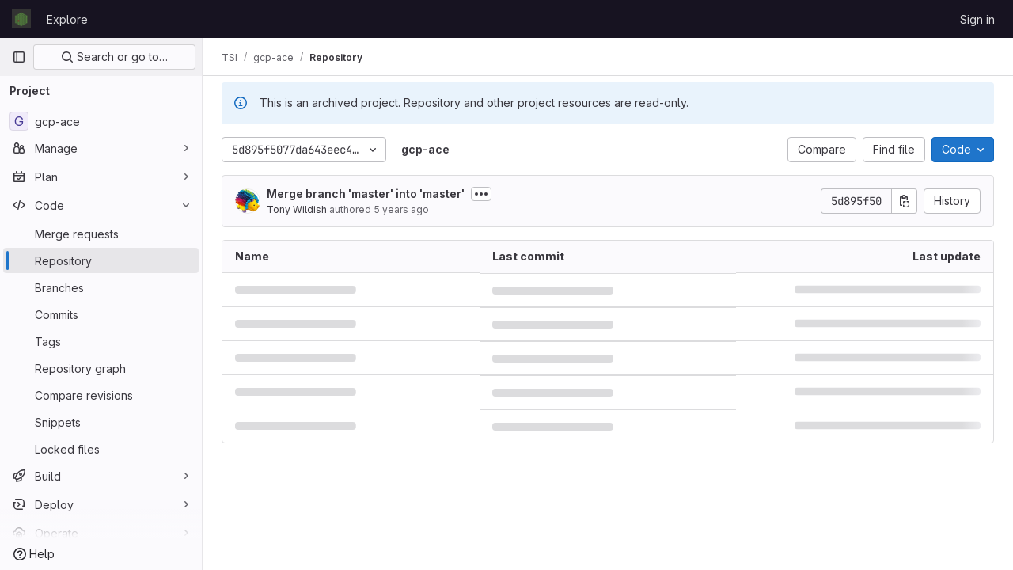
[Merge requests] (101, 233)
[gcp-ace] (101, 121)
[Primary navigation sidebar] (19, 57)
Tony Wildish (297, 209)
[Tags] (101, 341)
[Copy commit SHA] (904, 201)
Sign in (977, 19)
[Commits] (101, 314)
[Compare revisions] (101, 395)
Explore (67, 19)
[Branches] (101, 287)
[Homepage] (21, 19)
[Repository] (101, 260)
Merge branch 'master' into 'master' (366, 193)
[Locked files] (101, 449)
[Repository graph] (101, 368)
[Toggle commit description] (481, 194)
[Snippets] (101, 422)
